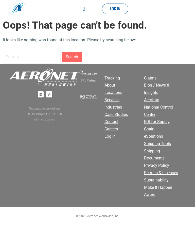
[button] (83, 9)
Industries (113, 107)
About (109, 85)
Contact (111, 121)
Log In (110, 136)
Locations (113, 92)
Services (111, 99)
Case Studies (116, 114)
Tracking (112, 78)
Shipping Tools (157, 143)
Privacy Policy (156, 165)
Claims (150, 78)
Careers (111, 129)
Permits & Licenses (161, 172)
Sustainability (156, 180)
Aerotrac (151, 99)
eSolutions (153, 136)
